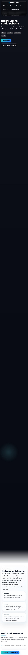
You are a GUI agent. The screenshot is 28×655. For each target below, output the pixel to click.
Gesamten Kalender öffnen (10, 652)
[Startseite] (14, 2)
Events (12, 5)
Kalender (5, 5)
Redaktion (5, 9)
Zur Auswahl (6, 40)
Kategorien (19, 5)
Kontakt (5, 13)
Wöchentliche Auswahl (9, 45)
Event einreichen (15, 9)
